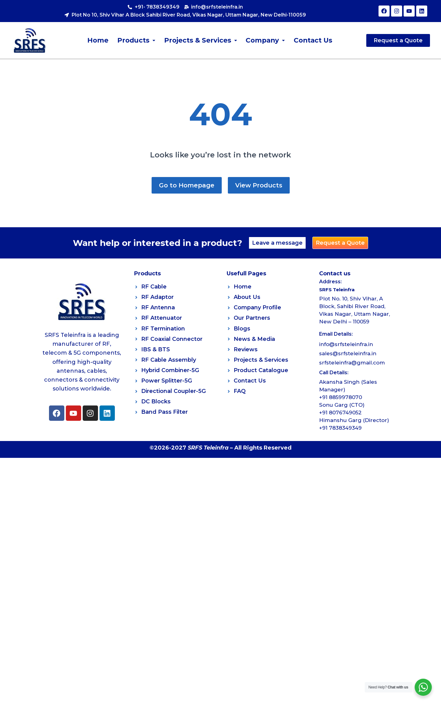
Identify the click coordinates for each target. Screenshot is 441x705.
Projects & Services (200, 40)
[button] (135, 40)
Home (97, 40)
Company (265, 40)
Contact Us (313, 40)
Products (135, 40)
